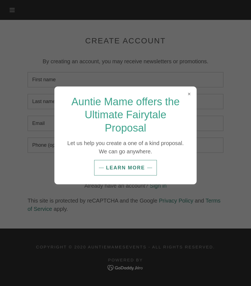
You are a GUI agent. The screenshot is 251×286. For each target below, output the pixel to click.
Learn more (125, 167)
